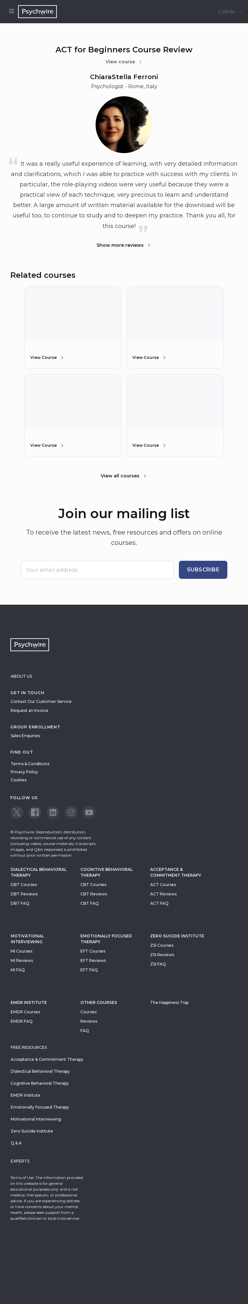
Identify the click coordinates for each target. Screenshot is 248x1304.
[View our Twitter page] (16, 812)
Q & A (16, 1143)
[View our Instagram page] (71, 812)
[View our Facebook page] (34, 812)
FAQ (84, 1030)
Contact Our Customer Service (41, 701)
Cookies (18, 779)
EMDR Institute (29, 1002)
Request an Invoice (29, 710)
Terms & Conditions (30, 763)
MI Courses (21, 951)
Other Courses (98, 1002)
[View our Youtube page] (89, 812)
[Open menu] (11, 12)
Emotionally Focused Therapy (106, 939)
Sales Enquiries (25, 735)
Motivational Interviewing (27, 939)
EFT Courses (92, 951)
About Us (21, 676)
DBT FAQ (20, 903)
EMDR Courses (25, 1011)
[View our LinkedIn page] (52, 812)
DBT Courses (24, 884)
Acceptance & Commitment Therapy (175, 872)
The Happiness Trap (169, 1002)
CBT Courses (93, 884)
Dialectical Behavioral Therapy (39, 872)
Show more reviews (124, 245)
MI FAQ (18, 969)
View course (124, 62)
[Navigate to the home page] (37, 11)
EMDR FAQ (22, 1021)
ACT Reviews (163, 894)
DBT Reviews (24, 894)
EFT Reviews (93, 960)
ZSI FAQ (158, 964)
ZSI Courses (161, 945)
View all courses (124, 476)
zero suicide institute (177, 936)
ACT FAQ (159, 903)
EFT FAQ (89, 969)
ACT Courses (163, 884)
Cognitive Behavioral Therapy (106, 872)
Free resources (29, 1047)
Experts (20, 1161)
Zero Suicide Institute (32, 1131)
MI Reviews (22, 960)
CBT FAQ (89, 903)
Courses (88, 1011)
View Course (47, 357)
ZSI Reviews (162, 954)
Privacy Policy (24, 771)
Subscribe (203, 570)
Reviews (88, 1021)
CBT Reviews (93, 894)
